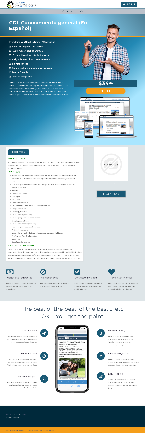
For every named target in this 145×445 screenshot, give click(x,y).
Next (105, 91)
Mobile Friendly (117, 330)
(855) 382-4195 (17, 414)
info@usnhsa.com (12, 417)
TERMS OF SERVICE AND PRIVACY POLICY (41, 430)
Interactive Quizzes (119, 353)
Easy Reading (115, 373)
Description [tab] (19, 152)
